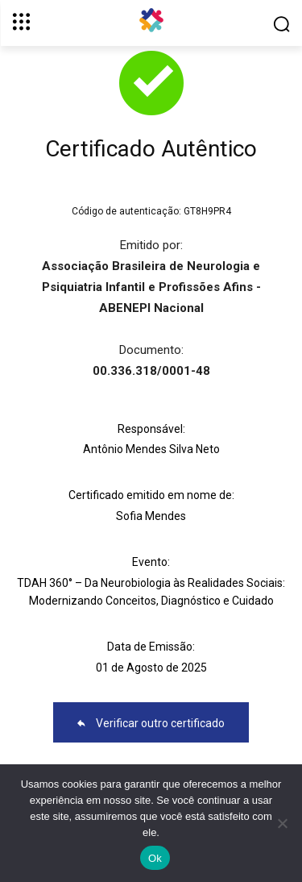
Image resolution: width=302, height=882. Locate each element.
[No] (282, 823)
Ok (155, 858)
